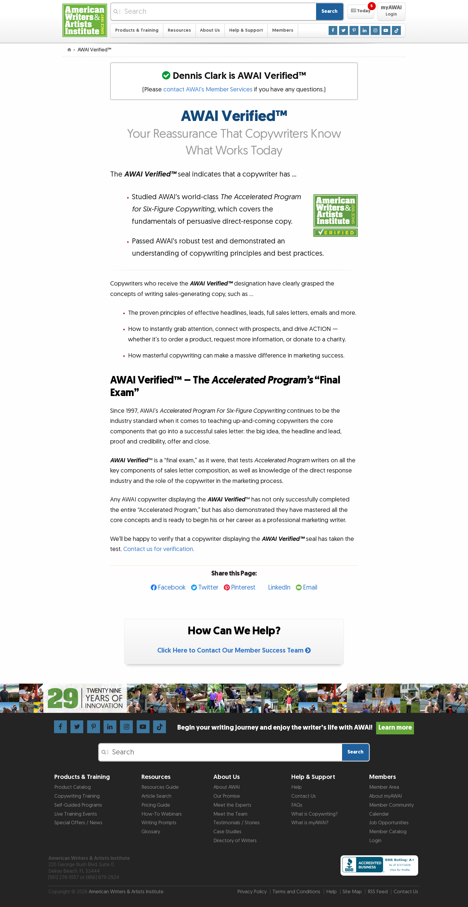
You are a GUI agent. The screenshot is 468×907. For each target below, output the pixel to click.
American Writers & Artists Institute (126, 891)
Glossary (150, 831)
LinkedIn (279, 587)
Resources (179, 30)
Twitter (208, 587)
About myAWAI (385, 796)
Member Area (384, 787)
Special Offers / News (78, 822)
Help (296, 787)
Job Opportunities (389, 822)
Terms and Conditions (296, 891)
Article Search (156, 796)
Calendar (379, 814)
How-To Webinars (161, 814)
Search (329, 11)
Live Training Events (75, 814)
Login (375, 840)
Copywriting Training (77, 796)
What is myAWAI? (309, 822)
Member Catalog (388, 831)
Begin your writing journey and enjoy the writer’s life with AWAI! (295, 727)
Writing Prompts (158, 822)
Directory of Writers (235, 840)
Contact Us (303, 796)
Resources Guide (160, 787)
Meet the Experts (232, 805)
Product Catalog (72, 787)
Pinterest (243, 587)
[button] (360, 11)
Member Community (391, 805)
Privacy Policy (252, 891)
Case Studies (227, 831)
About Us (210, 30)
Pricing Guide (155, 805)
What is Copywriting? (314, 814)
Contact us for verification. (158, 549)
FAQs (296, 805)
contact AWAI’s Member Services (208, 89)
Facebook (172, 587)
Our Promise (226, 796)
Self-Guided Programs (78, 805)
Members (282, 30)
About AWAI (226, 787)
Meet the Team (230, 814)
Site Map (352, 891)
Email (310, 587)
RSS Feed (378, 891)
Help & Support (246, 30)
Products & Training (136, 30)
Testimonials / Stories (236, 822)
